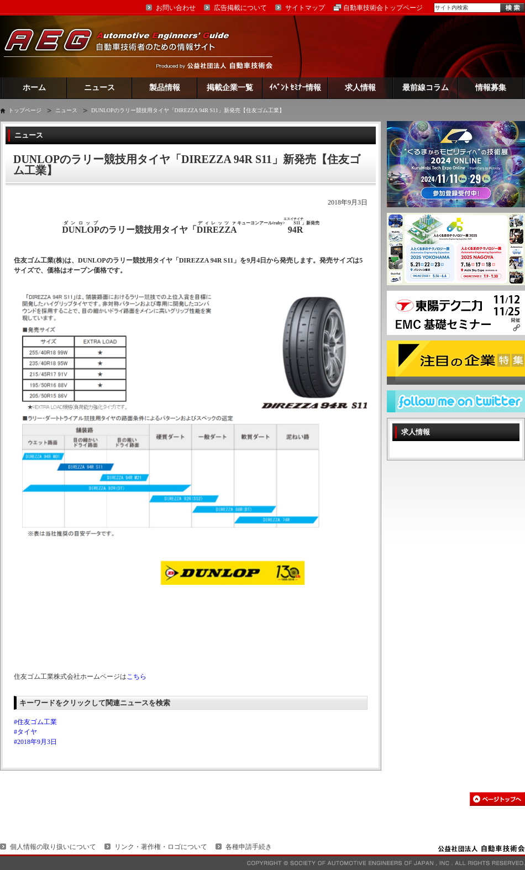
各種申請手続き (248, 847)
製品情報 (164, 87)
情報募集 (490, 87)
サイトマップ (305, 8)
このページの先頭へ (497, 799)
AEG (124, 46)
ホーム (34, 87)
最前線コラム (425, 87)
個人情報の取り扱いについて (53, 847)
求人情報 (360, 87)
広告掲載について (240, 8)
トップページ (24, 110)
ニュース (99, 87)
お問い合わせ (176, 8)
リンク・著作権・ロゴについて (160, 847)
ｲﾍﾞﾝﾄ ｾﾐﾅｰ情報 (295, 87)
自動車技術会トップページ (383, 8)
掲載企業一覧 (230, 87)
